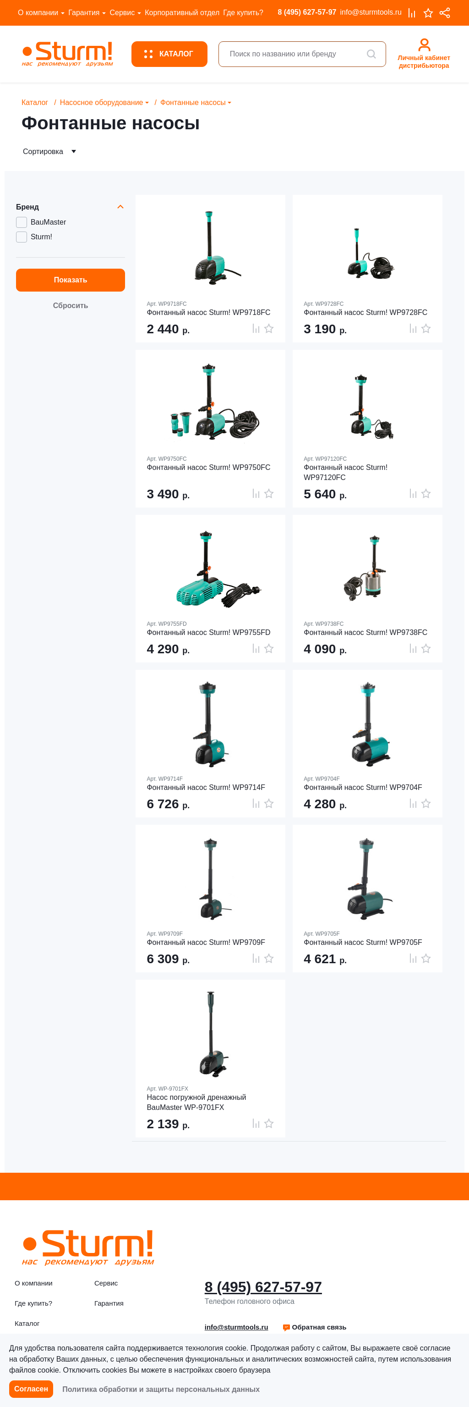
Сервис (122, 13)
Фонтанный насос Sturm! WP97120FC (345, 472)
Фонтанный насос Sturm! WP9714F (206, 787)
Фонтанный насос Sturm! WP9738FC (365, 632)
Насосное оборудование (101, 102)
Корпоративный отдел (182, 13)
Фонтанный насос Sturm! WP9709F (206, 942)
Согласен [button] (31, 1389)
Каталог (35, 102)
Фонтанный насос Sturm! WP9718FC (208, 312)
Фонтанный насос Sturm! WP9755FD (208, 632)
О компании (38, 13)
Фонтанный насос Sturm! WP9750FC (208, 467)
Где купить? (243, 13)
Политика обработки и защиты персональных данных (161, 1389)
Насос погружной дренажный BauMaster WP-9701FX (196, 1102)
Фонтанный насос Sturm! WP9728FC (365, 312)
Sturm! (41, 237)
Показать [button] (70, 280)
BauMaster (48, 222)
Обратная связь (314, 1327)
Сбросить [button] (70, 305)
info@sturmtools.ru (371, 12)
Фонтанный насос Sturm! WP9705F (363, 942)
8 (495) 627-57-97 (307, 12)
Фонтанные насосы (193, 102)
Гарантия (83, 13)
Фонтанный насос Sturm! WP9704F (363, 787)
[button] (314, 1327)
